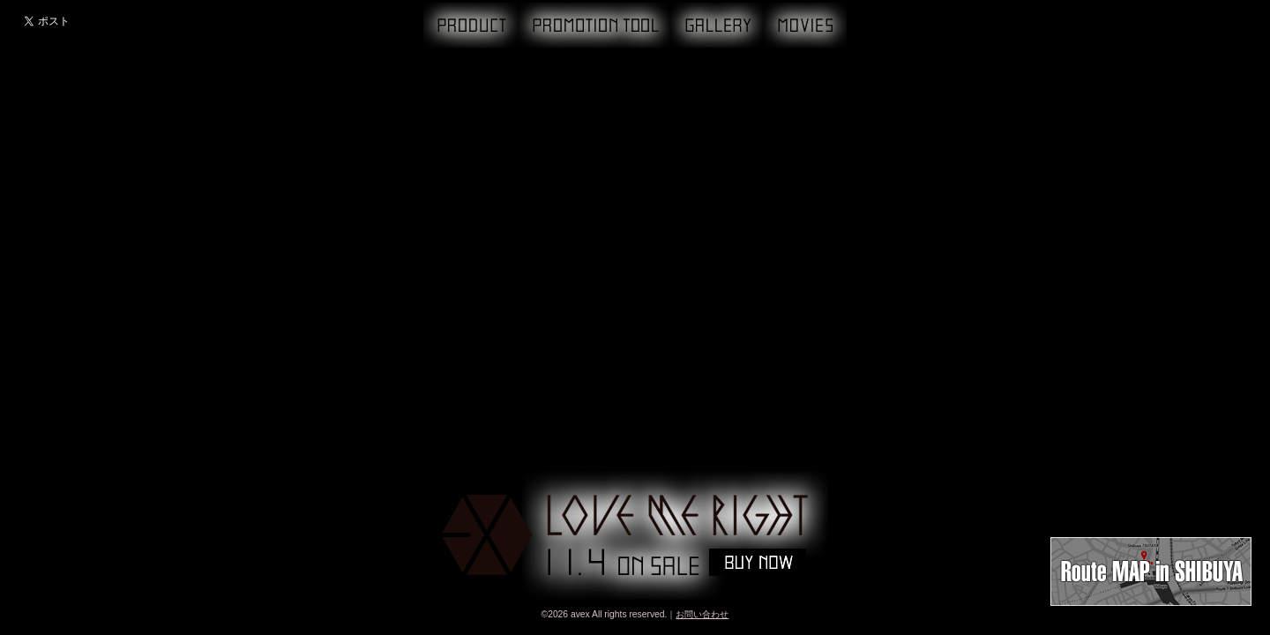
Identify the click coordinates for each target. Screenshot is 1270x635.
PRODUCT (471, 25)
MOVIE (805, 25)
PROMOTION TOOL (594, 25)
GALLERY (717, 25)
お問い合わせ (702, 614)
